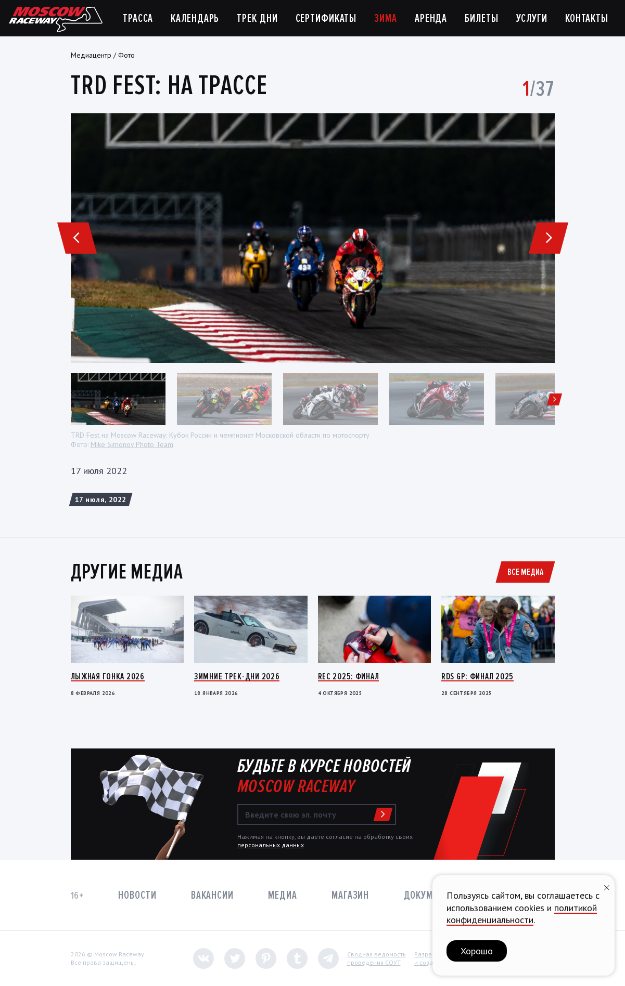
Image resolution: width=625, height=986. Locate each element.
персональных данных (270, 845)
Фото (126, 55)
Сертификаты (326, 18)
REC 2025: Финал (348, 676)
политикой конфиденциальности (522, 914)
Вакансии (212, 895)
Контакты (586, 18)
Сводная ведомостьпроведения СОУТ (376, 958)
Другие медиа (127, 571)
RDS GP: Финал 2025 (477, 676)
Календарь (195, 18)
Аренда (431, 18)
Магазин (350, 895)
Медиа (282, 895)
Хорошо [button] (477, 951)
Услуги (531, 18)
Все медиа (525, 571)
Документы (430, 895)
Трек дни (257, 18)
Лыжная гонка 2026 (108, 676)
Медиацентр (91, 55)
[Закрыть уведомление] (607, 886)
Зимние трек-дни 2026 (236, 676)
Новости (137, 895)
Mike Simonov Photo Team (132, 444)
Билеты (481, 18)
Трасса (138, 18)
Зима (385, 18)
